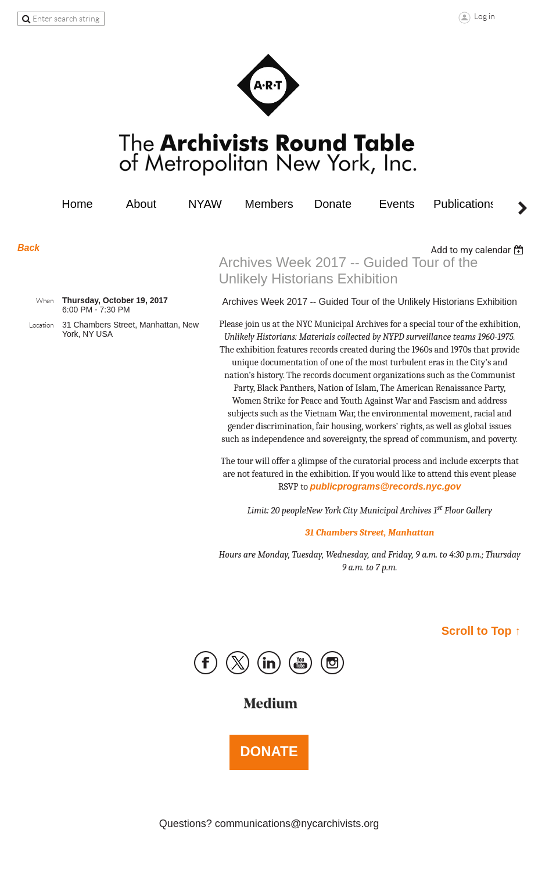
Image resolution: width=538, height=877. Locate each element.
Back (28, 248)
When (44, 300)
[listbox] (478, 250)
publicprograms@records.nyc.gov (385, 486)
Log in (484, 16)
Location (41, 325)
